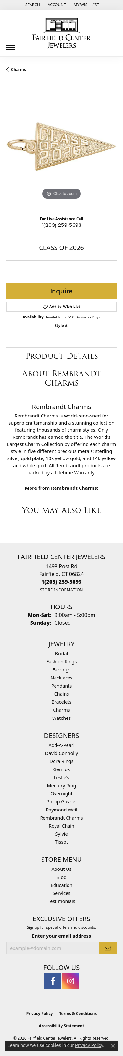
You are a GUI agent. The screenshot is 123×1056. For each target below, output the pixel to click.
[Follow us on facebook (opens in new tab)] (52, 981)
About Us (62, 869)
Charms (18, 69)
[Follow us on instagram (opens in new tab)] (70, 981)
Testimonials (61, 901)
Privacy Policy (39, 1013)
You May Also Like (61, 510)
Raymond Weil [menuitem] (61, 810)
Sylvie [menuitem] (61, 834)
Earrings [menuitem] (61, 670)
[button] (32, 5)
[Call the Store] (62, 581)
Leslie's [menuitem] (61, 777)
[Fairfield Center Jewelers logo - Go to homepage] (61, 33)
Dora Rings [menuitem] (62, 761)
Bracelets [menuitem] (61, 702)
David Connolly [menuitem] (61, 753)
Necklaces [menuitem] (61, 678)
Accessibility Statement (61, 1026)
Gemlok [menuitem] (61, 769)
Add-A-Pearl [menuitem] (62, 745)
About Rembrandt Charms (61, 378)
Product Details (61, 356)
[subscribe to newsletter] (108, 948)
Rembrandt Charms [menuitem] (61, 818)
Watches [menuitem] (61, 718)
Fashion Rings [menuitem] (61, 662)
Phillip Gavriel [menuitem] (61, 802)
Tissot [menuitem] (61, 842)
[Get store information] (61, 590)
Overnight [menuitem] (61, 793)
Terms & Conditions (78, 1013)
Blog (61, 877)
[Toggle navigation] (10, 45)
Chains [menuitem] (61, 694)
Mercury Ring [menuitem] (61, 785)
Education (61, 885)
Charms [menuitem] (61, 710)
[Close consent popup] (113, 1046)
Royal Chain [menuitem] (61, 826)
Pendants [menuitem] (61, 686)
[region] (61, 146)
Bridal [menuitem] (61, 653)
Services (61, 893)
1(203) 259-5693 (61, 225)
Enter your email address (61, 935)
